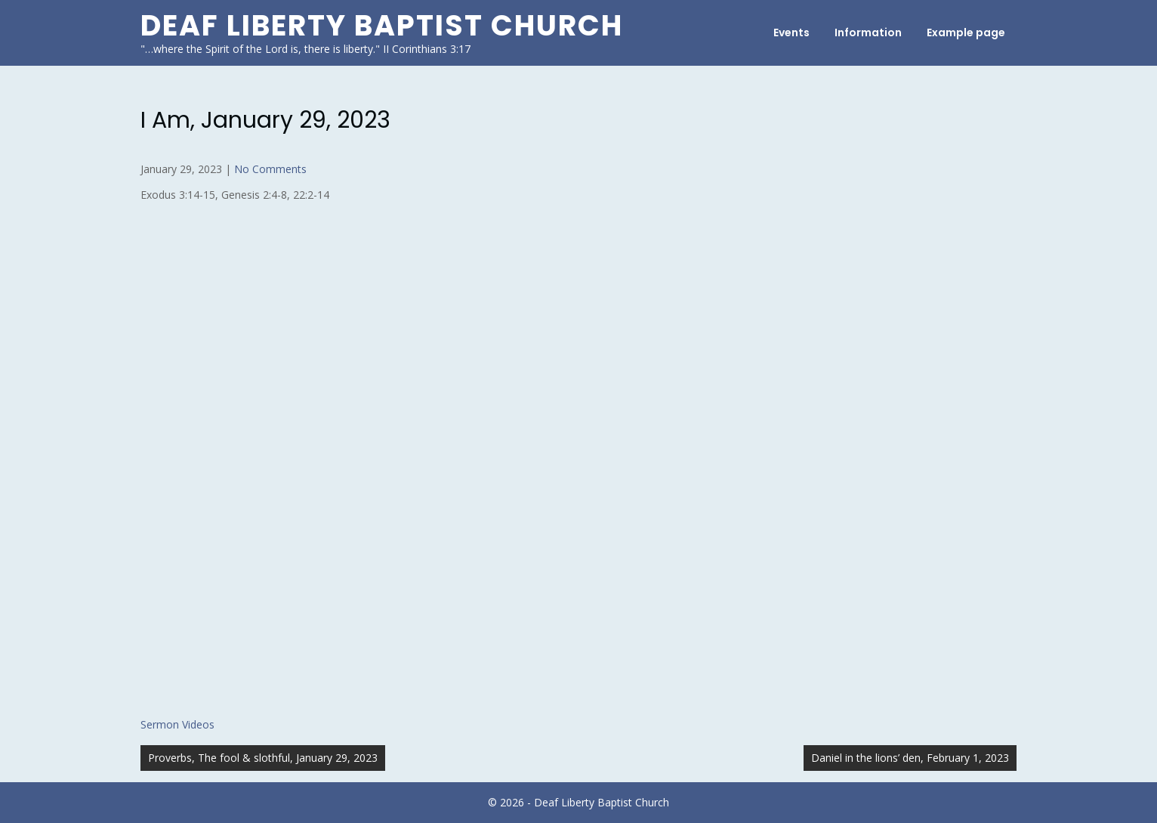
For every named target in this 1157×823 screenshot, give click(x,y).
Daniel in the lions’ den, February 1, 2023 (910, 757)
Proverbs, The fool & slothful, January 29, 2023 (263, 757)
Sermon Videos (177, 724)
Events (791, 32)
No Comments (270, 169)
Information (868, 32)
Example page (966, 32)
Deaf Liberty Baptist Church (381, 25)
